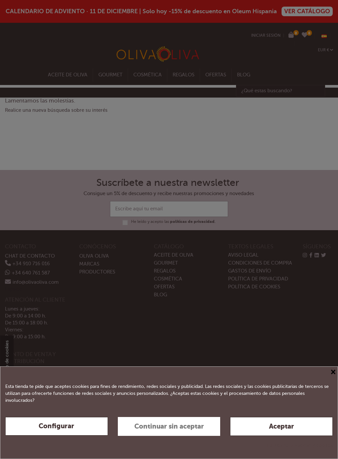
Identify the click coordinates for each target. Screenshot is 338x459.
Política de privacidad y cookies (300, 445)
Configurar (56, 426)
